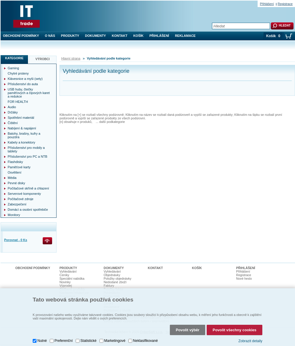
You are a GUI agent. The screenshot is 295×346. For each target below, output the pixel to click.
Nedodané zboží (115, 282)
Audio (12, 107)
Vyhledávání (68, 271)
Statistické (88, 341)
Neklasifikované (145, 341)
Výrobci (42, 59)
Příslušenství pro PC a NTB (27, 156)
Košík (138, 35)
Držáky (13, 112)
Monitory (14, 215)
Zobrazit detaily (250, 341)
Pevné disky (16, 183)
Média (12, 177)
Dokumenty (95, 35)
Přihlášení (159, 35)
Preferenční (63, 341)
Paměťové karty (19, 167)
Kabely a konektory (21, 142)
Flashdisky (15, 162)
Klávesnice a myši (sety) (25, 78)
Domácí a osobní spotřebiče (28, 209)
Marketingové (114, 341)
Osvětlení (14, 172)
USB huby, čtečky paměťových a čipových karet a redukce (29, 93)
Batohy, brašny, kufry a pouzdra (24, 135)
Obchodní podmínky (21, 35)
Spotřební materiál (21, 117)
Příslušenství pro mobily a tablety (26, 149)
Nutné (42, 341)
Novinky (65, 282)
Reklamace (185, 35)
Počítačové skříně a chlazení (28, 188)
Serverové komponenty (24, 193)
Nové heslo (244, 278)
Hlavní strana (70, 58)
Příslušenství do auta (23, 84)
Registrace (285, 4)
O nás (50, 35)
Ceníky (64, 275)
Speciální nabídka (71, 278)
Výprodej (65, 285)
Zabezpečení (17, 204)
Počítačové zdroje (20, 199)
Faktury (109, 285)
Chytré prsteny (18, 73)
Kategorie (14, 58)
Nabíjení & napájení (22, 128)
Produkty (70, 35)
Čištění (13, 123)
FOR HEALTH (18, 101)
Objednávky (112, 275)
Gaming (13, 68)
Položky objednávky (117, 278)
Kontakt (119, 35)
